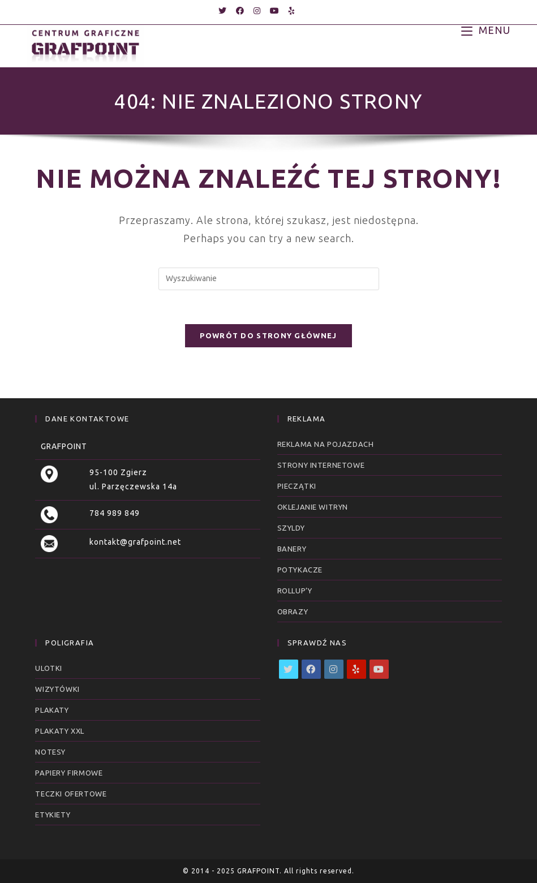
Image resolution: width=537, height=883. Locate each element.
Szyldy (291, 528)
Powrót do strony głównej (268, 335)
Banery (292, 549)
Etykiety (52, 815)
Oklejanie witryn (313, 507)
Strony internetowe (321, 465)
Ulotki (48, 668)
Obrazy (292, 611)
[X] (288, 669)
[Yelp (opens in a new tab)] (289, 11)
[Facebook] (311, 669)
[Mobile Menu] (485, 29)
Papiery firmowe (68, 773)
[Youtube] (379, 669)
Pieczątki (296, 486)
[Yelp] (356, 669)
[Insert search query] (268, 279)
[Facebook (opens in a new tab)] (240, 11)
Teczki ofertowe (70, 794)
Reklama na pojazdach (325, 444)
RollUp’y (294, 591)
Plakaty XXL (59, 731)
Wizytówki (57, 689)
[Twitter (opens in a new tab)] (222, 11)
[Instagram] (333, 669)
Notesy (50, 752)
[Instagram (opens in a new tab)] (257, 11)
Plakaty (51, 710)
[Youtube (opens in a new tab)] (274, 11)
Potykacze (300, 570)
